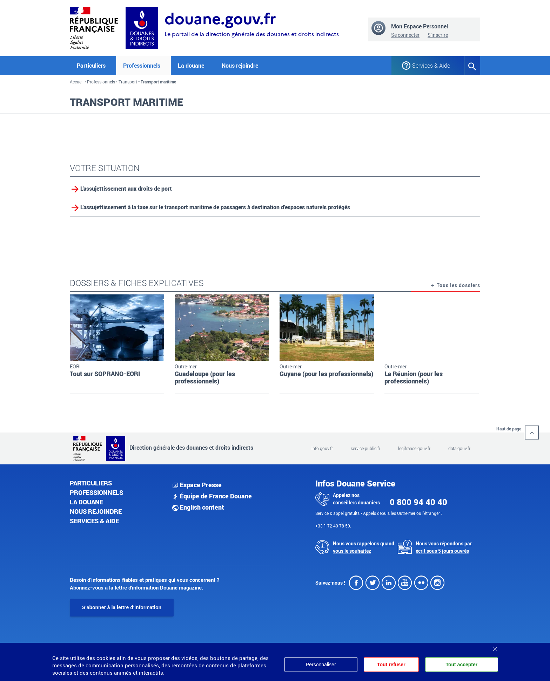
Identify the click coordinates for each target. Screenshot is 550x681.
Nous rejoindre (240, 65)
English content (198, 507)
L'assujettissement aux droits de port (126, 188)
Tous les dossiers (455, 285)
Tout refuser (391, 664)
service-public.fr (365, 448)
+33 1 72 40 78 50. (333, 526)
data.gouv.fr (459, 448)
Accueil (76, 81)
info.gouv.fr (322, 448)
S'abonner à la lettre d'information (121, 607)
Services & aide (94, 521)
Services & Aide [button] (431, 65)
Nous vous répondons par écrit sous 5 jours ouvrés (444, 547)
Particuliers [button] (91, 65)
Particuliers (91, 483)
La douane (86, 502)
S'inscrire (438, 35)
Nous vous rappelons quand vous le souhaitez (363, 547)
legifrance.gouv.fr (414, 448)
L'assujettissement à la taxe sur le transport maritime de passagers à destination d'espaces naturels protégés (215, 207)
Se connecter (405, 35)
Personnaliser (321, 664)
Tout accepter (461, 664)
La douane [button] (191, 65)
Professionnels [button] (141, 65)
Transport (128, 81)
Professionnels (101, 81)
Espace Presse (197, 485)
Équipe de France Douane (212, 496)
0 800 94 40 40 (418, 502)
